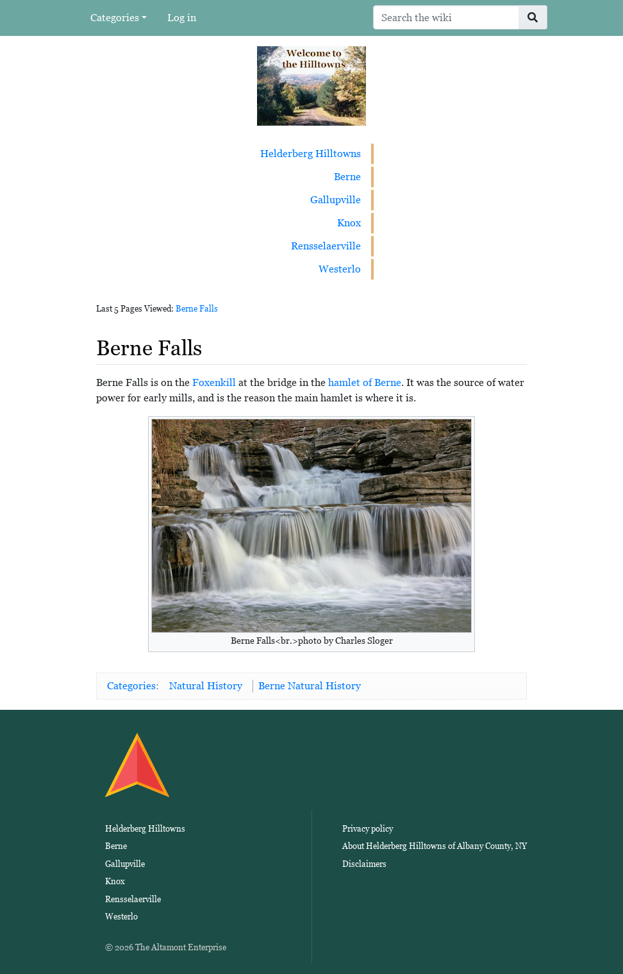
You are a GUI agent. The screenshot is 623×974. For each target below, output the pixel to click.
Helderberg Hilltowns (310, 153)
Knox (349, 223)
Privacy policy (367, 829)
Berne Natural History (309, 686)
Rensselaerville (326, 246)
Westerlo (340, 269)
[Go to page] (533, 17)
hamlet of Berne (364, 382)
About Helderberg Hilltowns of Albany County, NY (434, 846)
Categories (114, 18)
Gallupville (335, 200)
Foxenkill (214, 382)
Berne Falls (197, 309)
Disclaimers (364, 864)
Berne (347, 177)
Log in (181, 18)
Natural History (205, 686)
